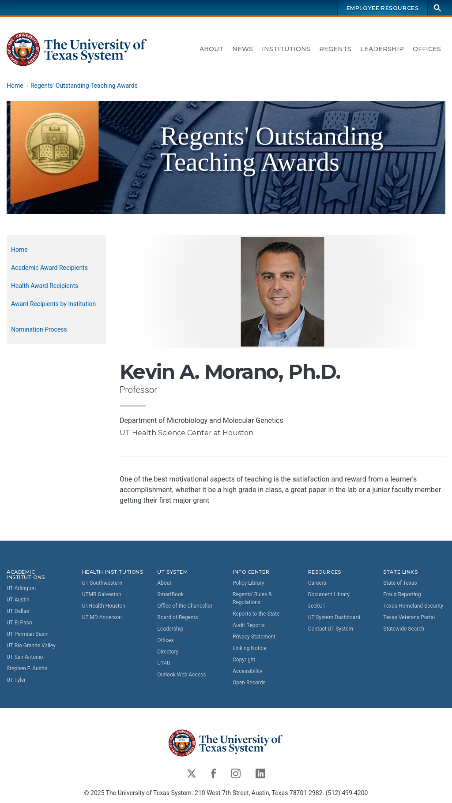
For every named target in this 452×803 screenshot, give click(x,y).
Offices (427, 49)
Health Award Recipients (44, 285)
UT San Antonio (25, 657)
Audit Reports (249, 625)
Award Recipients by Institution (53, 303)
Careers (317, 583)
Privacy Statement (254, 637)
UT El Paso (19, 623)
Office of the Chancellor (184, 606)
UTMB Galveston (101, 594)
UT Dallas (18, 612)
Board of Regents (177, 617)
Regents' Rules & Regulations (252, 598)
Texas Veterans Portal (409, 617)
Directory (167, 652)
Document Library (329, 594)
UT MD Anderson (102, 617)
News (242, 49)
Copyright (244, 660)
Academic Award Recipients (49, 267)
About (211, 49)
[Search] (437, 7)
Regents (335, 49)
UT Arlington (21, 589)
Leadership (382, 49)
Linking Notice (249, 648)
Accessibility (247, 671)
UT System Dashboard (334, 617)
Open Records (249, 683)
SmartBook (170, 594)
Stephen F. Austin (27, 669)
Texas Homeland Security (413, 606)
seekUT (317, 606)
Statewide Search (403, 629)
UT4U (163, 663)
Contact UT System (330, 629)
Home (15, 85)
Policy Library (248, 583)
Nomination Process (39, 329)
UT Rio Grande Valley (31, 646)
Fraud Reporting (402, 594)
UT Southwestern (102, 583)
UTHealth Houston (103, 606)
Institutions (286, 49)
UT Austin (18, 600)
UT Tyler (16, 680)
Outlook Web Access (181, 675)
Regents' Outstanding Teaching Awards (84, 85)
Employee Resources (383, 8)
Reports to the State (256, 614)
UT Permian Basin (28, 634)
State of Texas (400, 583)
